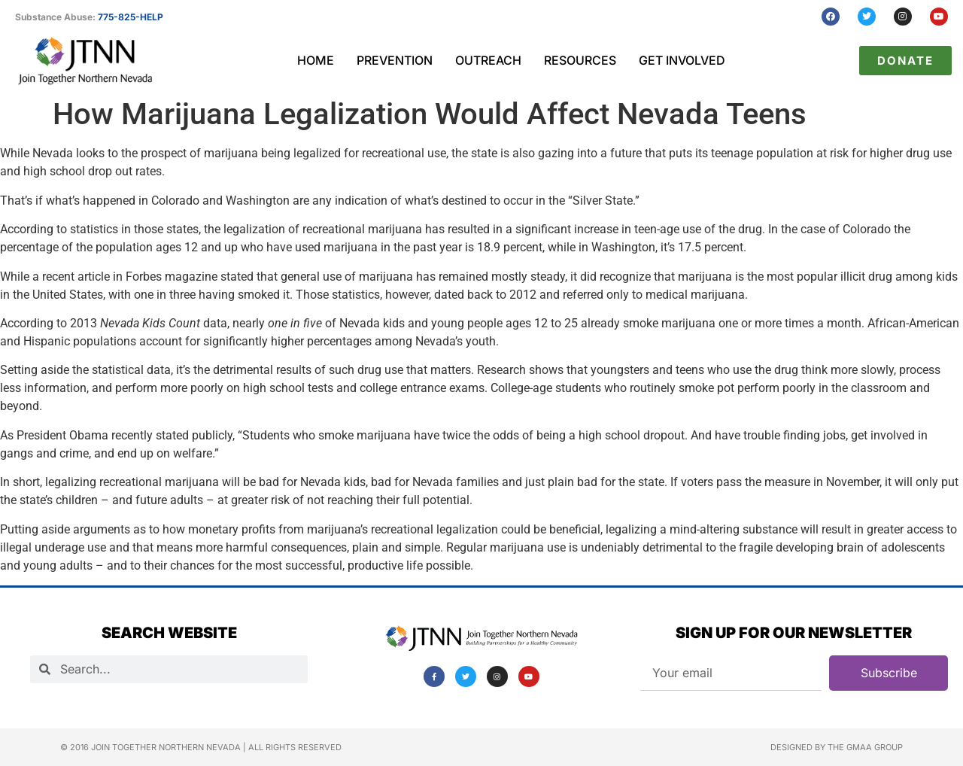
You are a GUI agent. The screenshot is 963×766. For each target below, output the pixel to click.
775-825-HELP (130, 17)
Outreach (488, 60)
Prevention (395, 60)
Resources (580, 60)
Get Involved (682, 60)
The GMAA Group (865, 747)
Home (315, 60)
